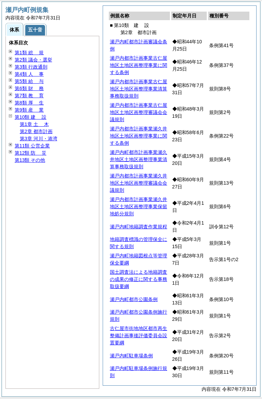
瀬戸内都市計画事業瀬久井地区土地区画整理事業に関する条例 (138, 136)
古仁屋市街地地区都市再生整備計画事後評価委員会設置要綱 (138, 335)
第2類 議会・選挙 (33, 59)
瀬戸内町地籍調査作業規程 (138, 226)
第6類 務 (29, 88)
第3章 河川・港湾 (38, 138)
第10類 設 (30, 117)
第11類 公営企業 (32, 145)
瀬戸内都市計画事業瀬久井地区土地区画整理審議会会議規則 (138, 183)
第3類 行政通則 (31, 67)
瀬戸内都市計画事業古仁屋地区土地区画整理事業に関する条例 (138, 65)
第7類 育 (29, 95)
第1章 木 (34, 124)
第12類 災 (30, 153)
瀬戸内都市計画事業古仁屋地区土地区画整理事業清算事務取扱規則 (138, 89)
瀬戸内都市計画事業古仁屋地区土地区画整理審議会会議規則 (138, 112)
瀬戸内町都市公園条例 (134, 299)
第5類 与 (29, 81)
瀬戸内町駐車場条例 (131, 355)
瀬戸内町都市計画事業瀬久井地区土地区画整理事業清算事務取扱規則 (138, 159)
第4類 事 (29, 74)
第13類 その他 (30, 160)
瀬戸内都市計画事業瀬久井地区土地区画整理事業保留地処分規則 (138, 206)
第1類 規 (29, 52)
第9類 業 (29, 110)
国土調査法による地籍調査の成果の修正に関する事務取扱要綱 (138, 279)
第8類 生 (29, 102)
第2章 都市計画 (36, 131)
